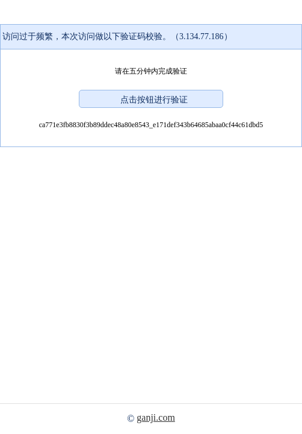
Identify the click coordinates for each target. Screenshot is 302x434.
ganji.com (156, 417)
